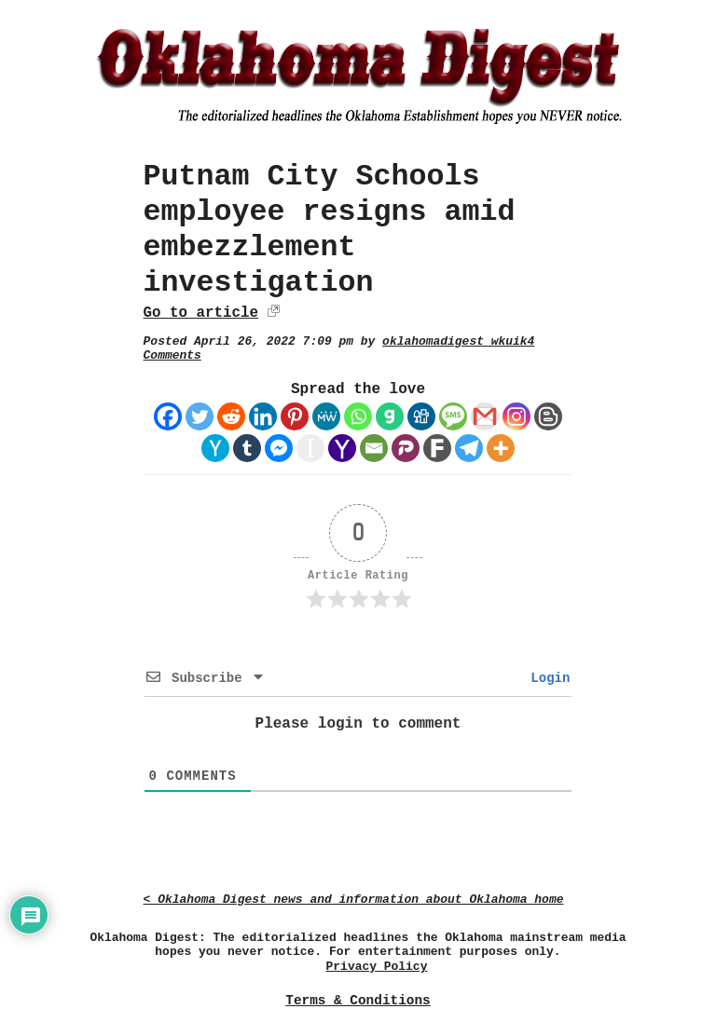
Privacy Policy (377, 967)
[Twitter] (199, 416)
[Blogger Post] (548, 416)
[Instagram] (516, 416)
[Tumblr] (247, 448)
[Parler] (406, 448)
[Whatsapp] (358, 416)
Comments (172, 355)
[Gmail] (485, 416)
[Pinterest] (295, 416)
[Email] (374, 448)
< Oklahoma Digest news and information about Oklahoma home (354, 900)
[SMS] (453, 416)
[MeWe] (326, 416)
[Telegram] (469, 448)
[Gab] (390, 416)
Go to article (201, 313)
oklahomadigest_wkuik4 (458, 341)
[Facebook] (168, 416)
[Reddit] (231, 416)
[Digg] (421, 416)
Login (546, 678)
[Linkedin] (263, 416)
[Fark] (437, 448)
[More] (501, 448)
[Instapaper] (310, 448)
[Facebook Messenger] (279, 448)
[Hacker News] (215, 448)
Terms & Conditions (357, 1000)
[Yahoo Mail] (342, 448)
